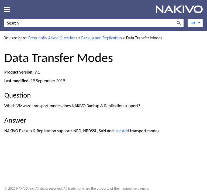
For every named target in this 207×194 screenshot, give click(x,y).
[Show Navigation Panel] (7, 9)
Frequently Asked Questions (52, 37)
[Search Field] (94, 23)
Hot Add (122, 130)
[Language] (195, 23)
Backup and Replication (101, 37)
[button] (179, 23)
